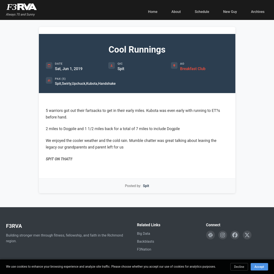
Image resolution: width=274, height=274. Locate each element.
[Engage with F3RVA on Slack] (210, 235)
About (176, 12)
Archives (257, 12)
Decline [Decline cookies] (239, 267)
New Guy (230, 12)
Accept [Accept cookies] (259, 267)
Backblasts (145, 241)
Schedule (202, 12)
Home (152, 12)
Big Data (143, 234)
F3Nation (144, 249)
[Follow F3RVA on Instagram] (222, 235)
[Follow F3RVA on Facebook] (235, 235)
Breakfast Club (192, 69)
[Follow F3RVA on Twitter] (247, 235)
